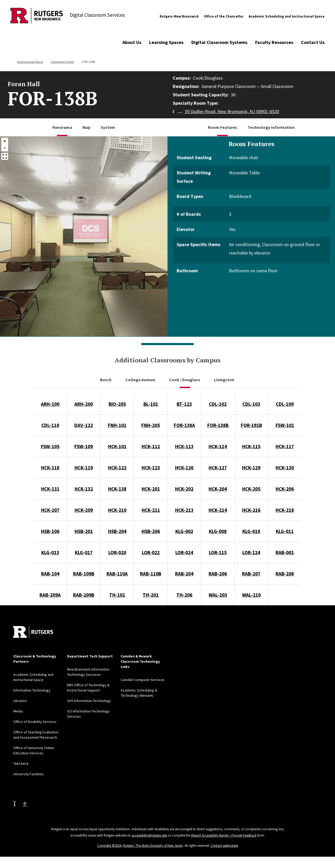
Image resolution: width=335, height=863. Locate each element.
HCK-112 (151, 446)
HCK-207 (50, 510)
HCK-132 (84, 489)
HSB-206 (151, 531)
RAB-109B (83, 574)
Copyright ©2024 (109, 845)
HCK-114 (218, 446)
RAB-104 (50, 574)
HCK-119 (84, 467)
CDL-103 (251, 404)
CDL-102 (218, 404)
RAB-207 (251, 574)
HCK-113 (184, 446)
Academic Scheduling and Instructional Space (287, 16)
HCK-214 (218, 510)
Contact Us (313, 42)
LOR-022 (151, 552)
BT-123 (184, 404)
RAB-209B (83, 595)
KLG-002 (184, 531)
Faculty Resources (274, 42)
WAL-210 (251, 595)
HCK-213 (184, 510)
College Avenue (140, 379)
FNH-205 (150, 425)
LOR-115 (218, 552)
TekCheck (21, 763)
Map (86, 127)
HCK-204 (218, 489)
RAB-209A (50, 595)
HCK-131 (50, 489)
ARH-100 (50, 404)
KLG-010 (251, 531)
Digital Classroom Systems (219, 42)
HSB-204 (117, 531)
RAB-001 (285, 552)
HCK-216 (251, 510)
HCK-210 (117, 510)
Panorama (62, 127)
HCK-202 (184, 489)
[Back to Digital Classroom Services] (36, 16)
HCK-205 (251, 489)
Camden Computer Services (143, 679)
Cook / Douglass (185, 379)
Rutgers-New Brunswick (179, 16)
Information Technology (31, 690)
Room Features (222, 127)
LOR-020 (117, 552)
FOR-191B (251, 425)
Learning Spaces (166, 42)
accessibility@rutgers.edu (149, 835)
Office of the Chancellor (223, 16)
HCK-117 (285, 446)
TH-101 (117, 595)
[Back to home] (33, 632)
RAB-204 (184, 574)
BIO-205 (117, 404)
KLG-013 (50, 552)
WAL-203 (218, 595)
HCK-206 (285, 489)
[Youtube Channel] (20, 803)
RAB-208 (285, 574)
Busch (106, 379)
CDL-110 (50, 425)
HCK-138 (117, 489)
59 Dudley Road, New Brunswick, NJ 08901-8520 (226, 111)
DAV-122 (83, 425)
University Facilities (28, 774)
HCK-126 (184, 467)
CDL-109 (285, 404)
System (108, 127)
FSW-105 (50, 446)
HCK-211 (151, 510)
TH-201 (151, 595)
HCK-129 (251, 467)
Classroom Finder (62, 62)
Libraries (20, 700)
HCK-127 (218, 467)
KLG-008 (218, 531)
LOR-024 (184, 552)
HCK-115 (251, 446)
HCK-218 (285, 510)
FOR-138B (217, 425)
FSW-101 (285, 425)
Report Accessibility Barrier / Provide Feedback (223, 835)
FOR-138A (184, 425)
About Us (131, 42)
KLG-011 (285, 531)
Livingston (224, 379)
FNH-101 (117, 425)
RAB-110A (117, 574)
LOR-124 (251, 552)
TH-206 (184, 595)
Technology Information (271, 127)
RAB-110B (150, 574)
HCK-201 (151, 489)
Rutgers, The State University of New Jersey (153, 845)
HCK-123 (151, 467)
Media (18, 711)
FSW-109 (83, 446)
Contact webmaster (224, 845)
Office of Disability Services (35, 721)
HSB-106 (50, 531)
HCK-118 (50, 467)
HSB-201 (84, 531)
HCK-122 (117, 467)
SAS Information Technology (89, 700)
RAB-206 (218, 574)
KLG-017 (84, 552)
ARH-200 (83, 404)
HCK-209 (84, 510)
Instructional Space (30, 62)
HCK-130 (285, 467)
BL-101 (150, 404)
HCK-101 (117, 446)
